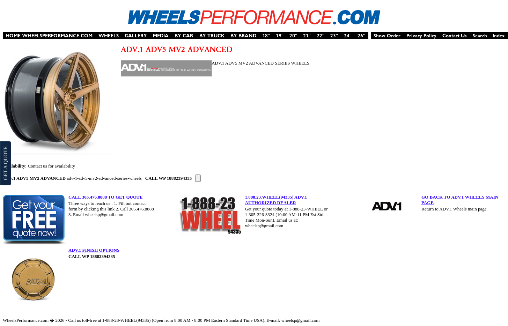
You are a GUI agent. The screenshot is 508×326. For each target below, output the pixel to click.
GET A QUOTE (5, 163)
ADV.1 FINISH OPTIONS (93, 250)
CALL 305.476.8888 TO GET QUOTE (105, 197)
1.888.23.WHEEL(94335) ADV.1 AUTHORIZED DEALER (276, 199)
